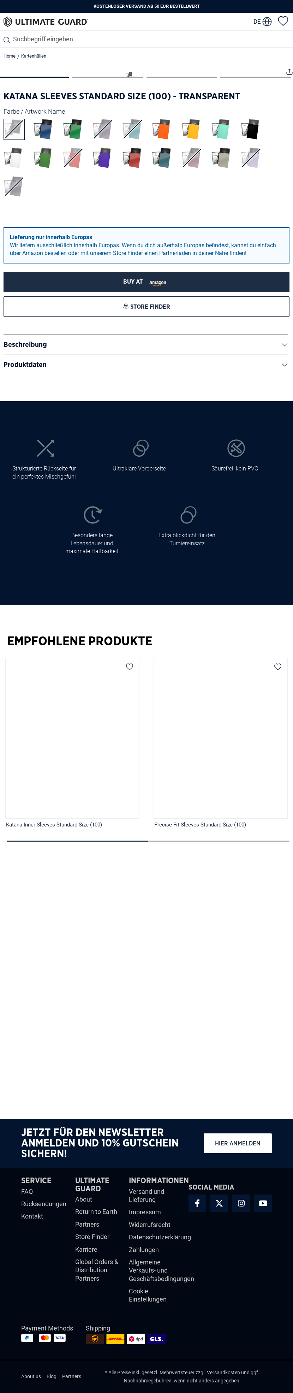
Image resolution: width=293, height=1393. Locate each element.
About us (31, 1381)
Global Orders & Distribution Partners (96, 1275)
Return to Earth (96, 1216)
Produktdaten (25, 611)
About (83, 1204)
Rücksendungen (43, 1208)
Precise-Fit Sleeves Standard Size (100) (200, 1071)
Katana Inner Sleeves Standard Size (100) (54, 1071)
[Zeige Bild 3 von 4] (181, 323)
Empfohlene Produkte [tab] (79, 888)
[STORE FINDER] (146, 528)
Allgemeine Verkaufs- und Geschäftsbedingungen (161, 1275)
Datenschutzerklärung (160, 1241)
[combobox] (137, 39)
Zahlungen (144, 1254)
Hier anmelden (238, 1148)
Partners (87, 1229)
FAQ (27, 1196)
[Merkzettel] (283, 20)
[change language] (262, 22)
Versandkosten (223, 1377)
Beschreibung (25, 591)
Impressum (145, 1217)
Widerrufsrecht (150, 1229)
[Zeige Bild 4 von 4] (255, 323)
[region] (146, 994)
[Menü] (284, 39)
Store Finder (92, 1241)
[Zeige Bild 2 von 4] (107, 323)
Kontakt (32, 1221)
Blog (51, 1381)
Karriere (86, 1254)
